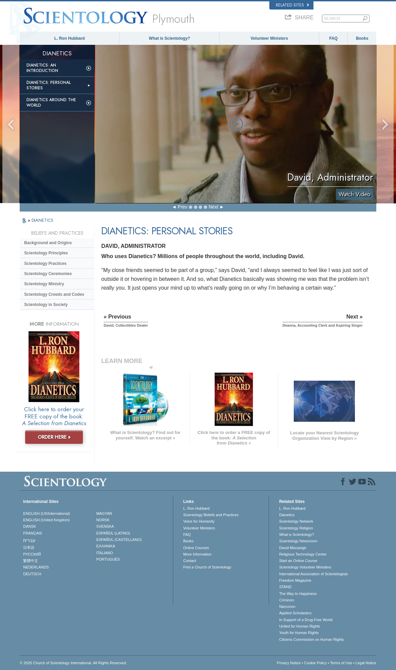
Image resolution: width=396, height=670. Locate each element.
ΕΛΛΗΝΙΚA (105, 546)
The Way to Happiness (298, 594)
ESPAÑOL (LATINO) (113, 533)
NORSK (102, 520)
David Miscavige (292, 548)
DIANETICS (42, 220)
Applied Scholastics (295, 613)
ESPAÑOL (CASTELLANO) (119, 540)
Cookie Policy (315, 663)
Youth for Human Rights (299, 633)
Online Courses (196, 548)
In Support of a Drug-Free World (305, 620)
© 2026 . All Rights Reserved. (73, 663)
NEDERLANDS (36, 567)
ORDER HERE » (54, 437)
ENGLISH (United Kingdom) (46, 520)
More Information (197, 554)
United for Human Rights (299, 626)
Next (213, 207)
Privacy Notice (289, 663)
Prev (182, 207)
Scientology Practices (45, 263)
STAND (285, 587)
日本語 (28, 547)
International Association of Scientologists (313, 574)
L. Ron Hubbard (69, 38)
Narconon (287, 606)
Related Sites (292, 5)
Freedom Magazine (295, 580)
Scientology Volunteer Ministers (305, 567)
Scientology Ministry (44, 284)
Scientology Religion (296, 528)
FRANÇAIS (32, 533)
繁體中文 (30, 561)
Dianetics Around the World (51, 102)
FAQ (333, 38)
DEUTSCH (32, 574)
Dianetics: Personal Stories (48, 85)
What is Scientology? (169, 38)
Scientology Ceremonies (48, 273)
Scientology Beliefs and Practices (211, 515)
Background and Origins (48, 242)
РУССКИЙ (32, 554)
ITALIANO (104, 553)
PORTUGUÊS (108, 559)
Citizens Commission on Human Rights (311, 639)
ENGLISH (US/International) (46, 513)
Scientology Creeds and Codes (54, 294)
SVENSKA (105, 526)
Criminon (286, 600)
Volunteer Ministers (269, 38)
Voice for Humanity (199, 521)
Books (362, 38)
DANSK (29, 526)
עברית (29, 540)
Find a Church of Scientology (207, 567)
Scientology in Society (46, 304)
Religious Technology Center (303, 554)
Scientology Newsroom (298, 541)
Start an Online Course (298, 561)
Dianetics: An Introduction (42, 68)
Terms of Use (341, 663)
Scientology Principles (46, 253)
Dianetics (286, 515)
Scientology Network (296, 521)
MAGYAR (104, 513)
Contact (189, 561)
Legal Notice (366, 663)
